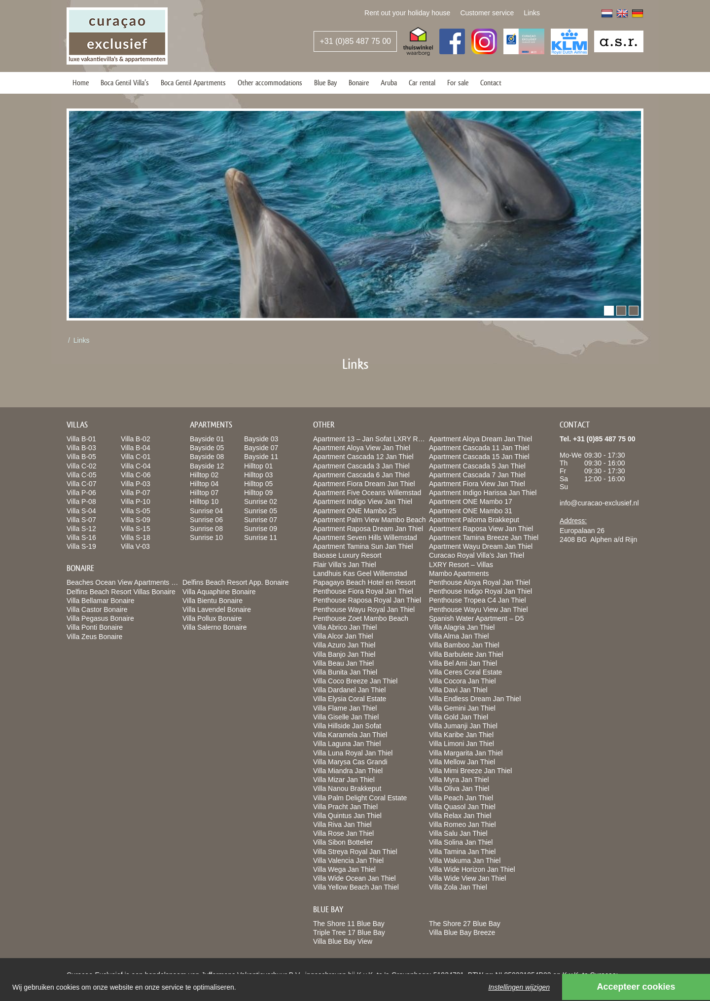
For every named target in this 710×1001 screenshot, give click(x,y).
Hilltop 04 (204, 484)
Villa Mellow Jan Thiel (462, 762)
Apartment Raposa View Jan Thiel (481, 529)
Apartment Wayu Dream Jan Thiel (480, 546)
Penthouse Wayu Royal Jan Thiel (364, 609)
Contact (490, 82)
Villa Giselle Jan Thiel (346, 717)
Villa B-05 (81, 457)
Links (532, 13)
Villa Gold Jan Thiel (458, 717)
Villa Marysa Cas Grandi (350, 762)
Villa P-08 (81, 501)
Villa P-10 (135, 501)
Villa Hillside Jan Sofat (347, 726)
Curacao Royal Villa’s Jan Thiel (476, 555)
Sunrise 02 (260, 501)
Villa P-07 (135, 493)
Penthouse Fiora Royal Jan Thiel (363, 591)
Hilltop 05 (258, 484)
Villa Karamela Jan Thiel (350, 735)
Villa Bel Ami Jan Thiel (463, 663)
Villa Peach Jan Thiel (461, 798)
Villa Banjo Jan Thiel (344, 654)
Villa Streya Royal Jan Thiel (355, 852)
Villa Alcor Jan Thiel (343, 636)
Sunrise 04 (206, 511)
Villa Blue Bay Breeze (462, 932)
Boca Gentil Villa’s (125, 82)
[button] (609, 311)
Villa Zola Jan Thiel (458, 887)
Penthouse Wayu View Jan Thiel (478, 609)
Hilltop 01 (258, 466)
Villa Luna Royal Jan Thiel (352, 753)
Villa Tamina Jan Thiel (462, 852)
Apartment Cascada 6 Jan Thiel (361, 475)
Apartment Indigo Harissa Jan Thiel (482, 493)
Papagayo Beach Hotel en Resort (364, 582)
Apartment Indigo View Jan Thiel (362, 501)
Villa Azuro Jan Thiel (344, 645)
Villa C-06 (135, 475)
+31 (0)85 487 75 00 (355, 41)
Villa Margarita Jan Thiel (466, 753)
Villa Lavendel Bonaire (216, 609)
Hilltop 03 (258, 475)
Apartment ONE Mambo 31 (470, 511)
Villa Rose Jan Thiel (343, 833)
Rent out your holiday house (407, 13)
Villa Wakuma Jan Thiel (464, 860)
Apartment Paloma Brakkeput (474, 520)
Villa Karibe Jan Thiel (461, 735)
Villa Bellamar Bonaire (100, 601)
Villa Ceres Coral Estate (465, 672)
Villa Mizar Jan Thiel (344, 780)
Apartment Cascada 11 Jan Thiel (479, 448)
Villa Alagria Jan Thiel (462, 627)
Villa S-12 (81, 529)
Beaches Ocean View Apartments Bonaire (131, 582)
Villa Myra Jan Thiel (459, 780)
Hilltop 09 (258, 493)
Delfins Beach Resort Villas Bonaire (121, 592)
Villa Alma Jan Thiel (459, 636)
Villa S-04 (81, 511)
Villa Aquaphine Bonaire (218, 592)
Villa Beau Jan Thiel (343, 663)
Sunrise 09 (260, 529)
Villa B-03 (81, 448)
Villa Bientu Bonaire (212, 601)
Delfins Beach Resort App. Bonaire (235, 582)
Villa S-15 (135, 529)
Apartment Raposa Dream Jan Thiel (368, 529)
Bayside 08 (207, 457)
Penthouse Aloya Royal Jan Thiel (479, 582)
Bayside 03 (261, 439)
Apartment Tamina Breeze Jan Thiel (483, 537)
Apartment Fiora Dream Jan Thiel (364, 484)
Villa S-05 (135, 511)
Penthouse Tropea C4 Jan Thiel (477, 600)
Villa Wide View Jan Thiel (467, 878)
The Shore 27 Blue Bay (464, 924)
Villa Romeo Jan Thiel (462, 824)
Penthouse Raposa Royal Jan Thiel (367, 600)
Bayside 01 (207, 439)
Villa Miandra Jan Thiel (348, 771)
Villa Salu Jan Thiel (458, 833)
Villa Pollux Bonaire (212, 618)
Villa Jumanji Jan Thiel (463, 726)
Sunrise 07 (260, 520)
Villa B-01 (81, 439)
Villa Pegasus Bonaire (100, 618)
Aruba (389, 82)
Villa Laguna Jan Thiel (347, 744)
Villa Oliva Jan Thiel (459, 788)
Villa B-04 (135, 448)
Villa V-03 (135, 546)
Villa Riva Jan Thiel (342, 824)
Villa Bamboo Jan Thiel (464, 645)
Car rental (422, 82)
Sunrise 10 (206, 537)
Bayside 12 (207, 466)
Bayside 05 (207, 448)
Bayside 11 (261, 457)
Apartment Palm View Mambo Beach (369, 520)
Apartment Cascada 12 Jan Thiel (363, 457)
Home (80, 82)
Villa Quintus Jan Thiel (347, 816)
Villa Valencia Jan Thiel (348, 860)
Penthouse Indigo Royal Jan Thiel (480, 591)
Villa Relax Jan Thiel (460, 816)
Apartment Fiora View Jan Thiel (477, 484)
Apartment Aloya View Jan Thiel (361, 448)
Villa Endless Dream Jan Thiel (475, 699)
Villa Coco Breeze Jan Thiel (355, 681)
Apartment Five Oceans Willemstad (367, 493)
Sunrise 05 (260, 511)
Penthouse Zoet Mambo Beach (360, 618)
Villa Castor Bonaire (97, 609)
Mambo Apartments (459, 573)
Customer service (487, 13)
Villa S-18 (135, 537)
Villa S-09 (135, 520)
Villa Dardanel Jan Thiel (349, 690)
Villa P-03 (135, 484)
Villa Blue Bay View (342, 941)
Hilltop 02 (204, 475)
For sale (457, 82)
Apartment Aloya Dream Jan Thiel (480, 439)
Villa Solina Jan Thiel (461, 842)
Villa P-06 (81, 493)
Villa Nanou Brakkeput (347, 788)
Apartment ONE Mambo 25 (354, 511)
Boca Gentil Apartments (193, 82)
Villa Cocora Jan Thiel (462, 681)
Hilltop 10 (204, 501)
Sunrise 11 (260, 537)
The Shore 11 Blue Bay (349, 924)
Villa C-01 (135, 457)
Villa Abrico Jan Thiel (345, 627)
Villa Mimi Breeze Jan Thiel (470, 771)
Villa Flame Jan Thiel (345, 708)
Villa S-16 (81, 537)
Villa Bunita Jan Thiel (345, 672)
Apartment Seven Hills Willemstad (365, 537)
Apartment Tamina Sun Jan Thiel (363, 546)
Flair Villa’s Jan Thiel (344, 565)
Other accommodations (270, 82)
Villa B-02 (135, 439)
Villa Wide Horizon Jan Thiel (472, 869)
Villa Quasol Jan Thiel (462, 807)
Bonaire (359, 82)
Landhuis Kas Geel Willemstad (360, 573)
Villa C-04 (135, 466)
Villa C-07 (81, 484)
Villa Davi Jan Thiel (458, 690)
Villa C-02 (81, 466)
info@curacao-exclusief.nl (599, 503)
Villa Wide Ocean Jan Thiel (354, 878)
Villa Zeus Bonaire (94, 637)
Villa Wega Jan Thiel (344, 869)
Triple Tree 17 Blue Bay (349, 932)
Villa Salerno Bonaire (214, 627)
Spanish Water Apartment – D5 (476, 618)
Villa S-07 (81, 520)
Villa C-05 (81, 475)
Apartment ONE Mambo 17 (470, 501)
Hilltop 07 (204, 493)
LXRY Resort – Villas (461, 565)
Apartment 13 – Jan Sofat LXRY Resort (373, 439)
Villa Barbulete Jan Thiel (466, 654)
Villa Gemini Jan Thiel (462, 708)
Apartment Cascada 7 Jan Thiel (477, 475)
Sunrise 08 (206, 529)
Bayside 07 (261, 448)
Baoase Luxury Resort (347, 555)
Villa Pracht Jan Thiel (345, 807)
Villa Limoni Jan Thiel (461, 744)
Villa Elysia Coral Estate (349, 699)
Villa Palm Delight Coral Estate (360, 798)
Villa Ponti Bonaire (95, 627)
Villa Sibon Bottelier (343, 842)
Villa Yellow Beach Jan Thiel (356, 887)
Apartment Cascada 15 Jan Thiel (479, 457)
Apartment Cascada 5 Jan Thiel (477, 466)
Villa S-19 (81, 546)
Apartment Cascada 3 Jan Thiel (361, 466)
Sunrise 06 (206, 520)
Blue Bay (325, 82)
